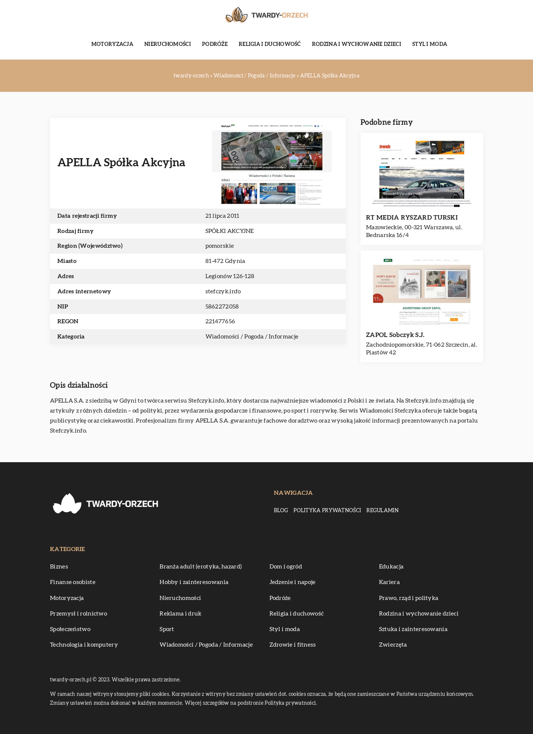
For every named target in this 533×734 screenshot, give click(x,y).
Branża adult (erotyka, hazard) (201, 567)
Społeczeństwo (70, 629)
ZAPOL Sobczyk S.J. (395, 335)
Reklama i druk (180, 614)
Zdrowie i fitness (292, 645)
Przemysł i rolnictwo (78, 614)
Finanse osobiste (72, 582)
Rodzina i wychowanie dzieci (356, 44)
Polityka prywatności (327, 510)
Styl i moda (429, 44)
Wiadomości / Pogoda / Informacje (252, 337)
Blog (281, 510)
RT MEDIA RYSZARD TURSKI (412, 217)
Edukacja (391, 567)
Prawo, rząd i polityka (409, 598)
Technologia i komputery (84, 645)
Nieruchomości (167, 44)
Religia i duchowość (270, 44)
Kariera (389, 582)
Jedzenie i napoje (292, 582)
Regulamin (382, 510)
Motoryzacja (112, 44)
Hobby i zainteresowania (194, 582)
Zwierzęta (393, 645)
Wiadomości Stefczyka (390, 411)
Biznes (59, 567)
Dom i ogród (285, 567)
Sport (167, 629)
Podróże (215, 44)
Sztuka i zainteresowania (413, 629)
